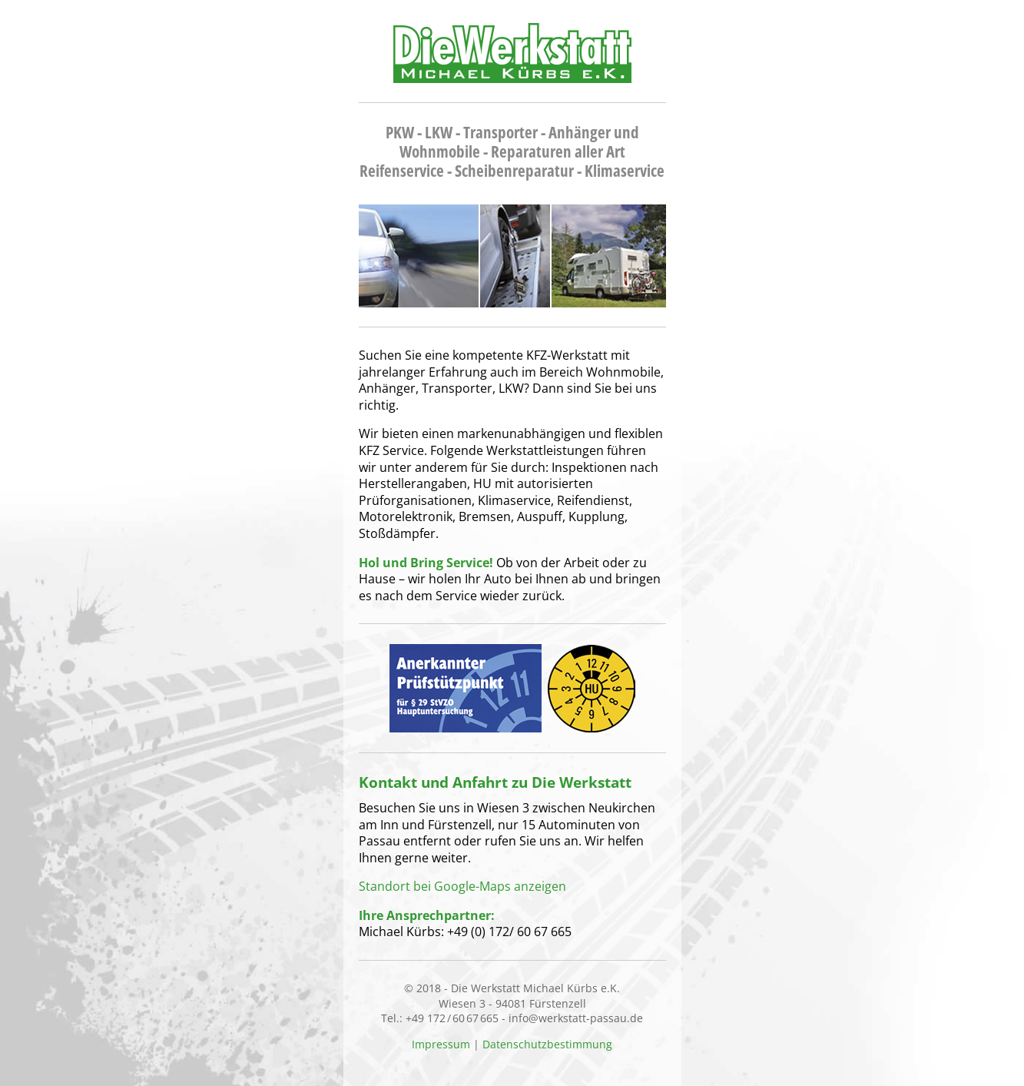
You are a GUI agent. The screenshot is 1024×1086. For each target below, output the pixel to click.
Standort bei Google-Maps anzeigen (462, 886)
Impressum (441, 1044)
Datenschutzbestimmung (547, 1044)
